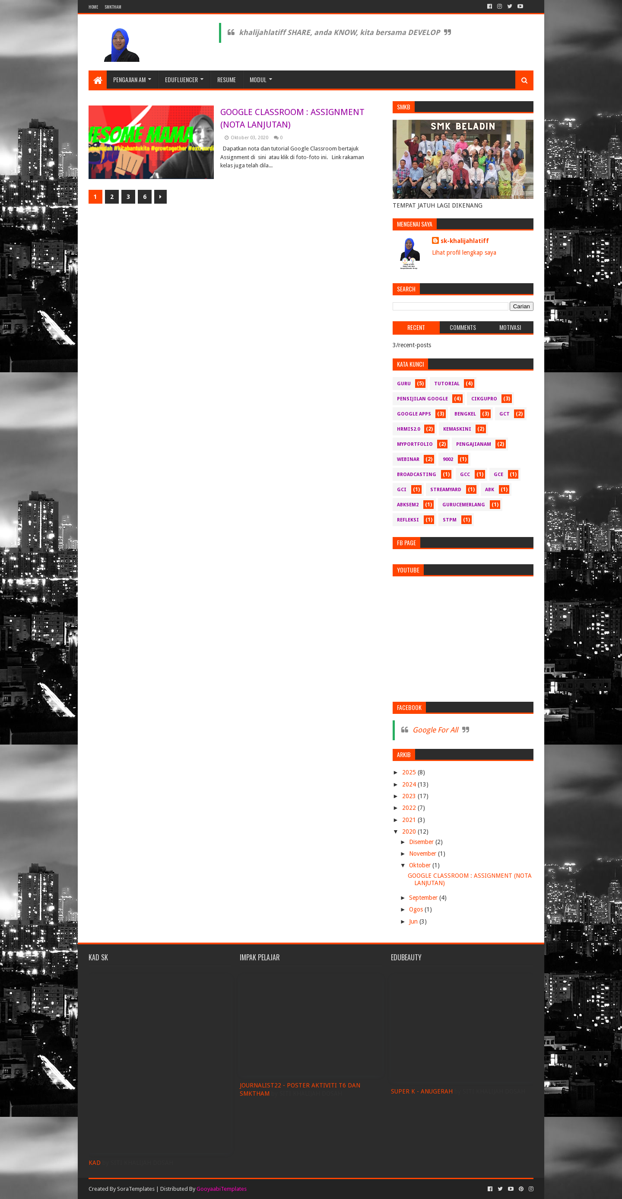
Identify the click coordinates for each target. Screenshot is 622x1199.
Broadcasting (416, 474)
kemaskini (457, 429)
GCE (498, 474)
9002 (448, 459)
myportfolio (415, 444)
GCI (401, 489)
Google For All (435, 730)
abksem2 (408, 505)
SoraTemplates (136, 1189)
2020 (410, 831)
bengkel (465, 414)
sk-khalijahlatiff (465, 240)
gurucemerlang (463, 505)
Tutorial (447, 384)
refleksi (408, 520)
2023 (410, 796)
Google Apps (414, 414)
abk (489, 489)
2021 (410, 819)
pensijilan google (422, 399)
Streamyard (445, 489)
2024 (410, 784)
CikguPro (484, 399)
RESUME (226, 79)
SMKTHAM (113, 6)
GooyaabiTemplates (222, 1189)
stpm (450, 520)
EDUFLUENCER (181, 79)
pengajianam (473, 444)
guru (404, 384)
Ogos (417, 909)
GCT (504, 414)
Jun (414, 921)
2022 (410, 807)
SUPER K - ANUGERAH (422, 1091)
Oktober (420, 865)
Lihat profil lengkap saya (464, 252)
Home (93, 6)
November (423, 853)
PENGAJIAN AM (129, 79)
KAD (95, 1162)
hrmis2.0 (408, 429)
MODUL (258, 79)
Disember (422, 841)
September (424, 897)
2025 (410, 772)
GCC (465, 474)
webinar (408, 459)
